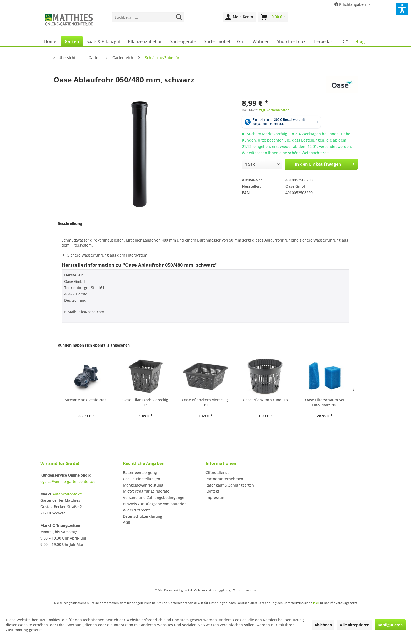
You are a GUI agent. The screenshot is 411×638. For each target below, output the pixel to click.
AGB (126, 522)
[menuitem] (148, 17)
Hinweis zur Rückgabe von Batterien (155, 503)
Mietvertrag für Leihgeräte (146, 491)
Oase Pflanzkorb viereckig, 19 (205, 402)
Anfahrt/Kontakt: (67, 493)
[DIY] (345, 41)
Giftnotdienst (217, 472)
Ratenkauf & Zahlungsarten (230, 485)
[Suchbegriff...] (148, 17)
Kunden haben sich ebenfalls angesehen (94, 345)
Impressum (215, 497)
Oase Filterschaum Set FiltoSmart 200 (324, 402)
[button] (402, 9)
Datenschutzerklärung (142, 516)
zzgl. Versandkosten (274, 110)
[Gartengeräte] (183, 41)
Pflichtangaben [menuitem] (350, 4)
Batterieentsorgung (140, 472)
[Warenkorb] (273, 17)
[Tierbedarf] (323, 41)
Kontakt (212, 491)
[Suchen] (179, 17)
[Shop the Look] (291, 41)
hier (316, 602)
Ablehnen (323, 624)
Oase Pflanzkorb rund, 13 (265, 399)
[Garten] (72, 41)
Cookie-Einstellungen (141, 478)
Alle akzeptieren (354, 624)
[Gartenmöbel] (217, 41)
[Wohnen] (261, 41)
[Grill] (241, 41)
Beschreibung (70, 223)
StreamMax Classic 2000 (86, 399)
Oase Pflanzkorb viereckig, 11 (145, 402)
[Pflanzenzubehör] (145, 41)
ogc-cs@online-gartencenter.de (67, 481)
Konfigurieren (390, 624)
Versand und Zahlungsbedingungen (155, 497)
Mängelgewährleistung (143, 485)
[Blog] (360, 41)
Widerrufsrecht (136, 510)
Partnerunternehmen (224, 478)
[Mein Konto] (239, 17)
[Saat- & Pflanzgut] (103, 41)
